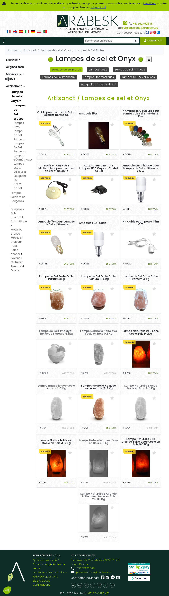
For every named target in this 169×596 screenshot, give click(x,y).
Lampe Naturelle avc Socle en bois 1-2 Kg (56, 387)
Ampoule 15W (88, 113)
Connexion (153, 40)
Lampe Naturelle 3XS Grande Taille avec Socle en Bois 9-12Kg (140, 442)
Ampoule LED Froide (92, 223)
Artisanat (14, 86)
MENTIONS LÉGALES (98, 593)
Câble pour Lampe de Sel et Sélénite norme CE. (56, 113)
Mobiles (16, 238)
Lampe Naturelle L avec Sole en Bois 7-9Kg (98, 441)
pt (112, 585)
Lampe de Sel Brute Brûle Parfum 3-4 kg (98, 277)
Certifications (41, 585)
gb (79, 585)
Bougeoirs (17, 209)
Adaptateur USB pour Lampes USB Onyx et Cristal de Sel (98, 168)
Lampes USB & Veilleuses (138, 77)
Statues (16, 262)
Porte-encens (16, 252)
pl (106, 585)
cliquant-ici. (98, 7)
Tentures (17, 266)
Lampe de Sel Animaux (130, 70)
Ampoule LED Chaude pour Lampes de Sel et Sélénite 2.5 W (140, 168)
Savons (16, 258)
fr (73, 585)
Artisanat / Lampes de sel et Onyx (98, 98)
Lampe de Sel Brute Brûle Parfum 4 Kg (140, 277)
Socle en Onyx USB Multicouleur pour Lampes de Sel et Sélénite (56, 168)
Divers (15, 270)
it (93, 585)
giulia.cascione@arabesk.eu (139, 28)
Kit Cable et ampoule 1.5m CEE (141, 223)
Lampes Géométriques (98, 77)
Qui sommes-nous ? (46, 560)
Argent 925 (15, 67)
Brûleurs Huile (16, 244)
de (99, 585)
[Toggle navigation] (4, 41)
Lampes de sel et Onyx (17, 96)
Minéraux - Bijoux (14, 76)
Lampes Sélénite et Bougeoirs (18, 197)
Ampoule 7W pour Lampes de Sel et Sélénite (56, 223)
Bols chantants (18, 215)
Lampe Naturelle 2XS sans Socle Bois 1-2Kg (141, 332)
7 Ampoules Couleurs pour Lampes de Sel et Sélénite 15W (140, 114)
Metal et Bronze (16, 232)
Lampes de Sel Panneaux (58, 77)
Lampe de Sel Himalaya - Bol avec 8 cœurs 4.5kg (56, 332)
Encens (12, 59)
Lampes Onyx (98, 70)
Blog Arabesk (41, 581)
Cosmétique (19, 221)
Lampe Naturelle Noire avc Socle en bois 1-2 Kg (98, 332)
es (86, 585)
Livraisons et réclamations (50, 573)
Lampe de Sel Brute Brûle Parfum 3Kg (56, 277)
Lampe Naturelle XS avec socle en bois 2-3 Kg (98, 387)
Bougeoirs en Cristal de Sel (98, 84)
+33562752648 (143, 24)
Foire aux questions (45, 577)
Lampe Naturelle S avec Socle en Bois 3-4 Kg (140, 387)
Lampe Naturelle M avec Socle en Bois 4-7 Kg (56, 441)
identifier (149, 3)
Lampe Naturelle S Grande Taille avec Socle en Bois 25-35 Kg (98, 496)
